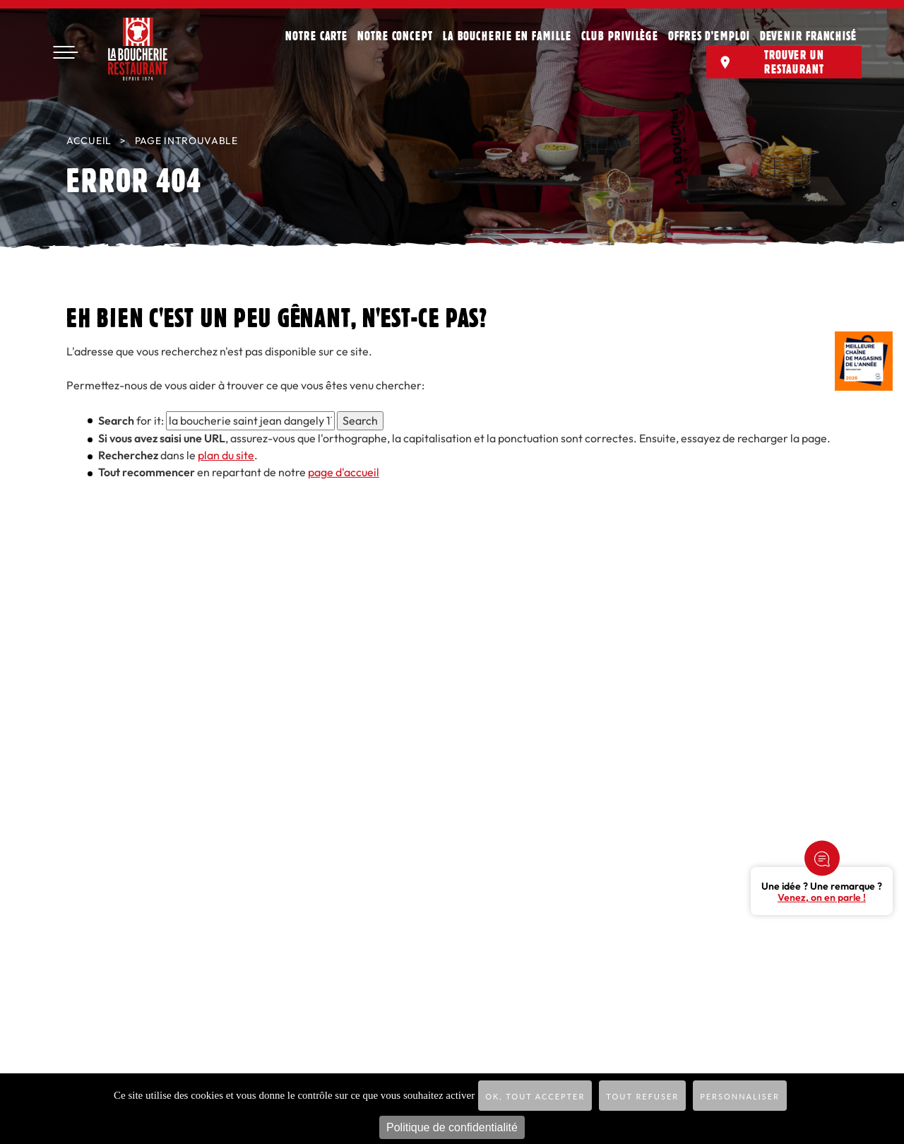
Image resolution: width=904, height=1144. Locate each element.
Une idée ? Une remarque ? (821, 892)
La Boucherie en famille (507, 35)
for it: (131, 420)
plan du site (226, 455)
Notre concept (395, 35)
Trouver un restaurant (794, 61)
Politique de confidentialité (452, 1127)
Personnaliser (740, 1096)
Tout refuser (642, 1096)
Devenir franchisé (808, 35)
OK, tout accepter (535, 1096)
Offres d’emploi (709, 35)
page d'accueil (343, 472)
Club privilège (620, 35)
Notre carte (316, 35)
